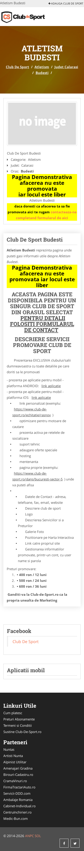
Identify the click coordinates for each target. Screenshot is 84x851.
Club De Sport (17, 67)
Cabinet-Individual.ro (19, 806)
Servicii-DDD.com (16, 793)
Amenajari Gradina (17, 768)
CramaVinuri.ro (15, 781)
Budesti (42, 72)
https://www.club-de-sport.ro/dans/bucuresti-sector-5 (37, 476)
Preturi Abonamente (19, 719)
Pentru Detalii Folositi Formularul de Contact (42, 324)
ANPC (29, 836)
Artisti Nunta (13, 756)
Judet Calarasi (66, 67)
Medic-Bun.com (15, 818)
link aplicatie (51, 386)
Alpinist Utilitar (14, 762)
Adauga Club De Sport (65, 3)
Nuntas (8, 749)
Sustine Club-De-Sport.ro (22, 732)
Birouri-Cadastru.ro (18, 774)
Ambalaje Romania (17, 800)
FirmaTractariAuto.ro (19, 787)
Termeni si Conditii (17, 725)
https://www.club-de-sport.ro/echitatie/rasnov (31, 412)
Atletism (41, 67)
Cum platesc (12, 713)
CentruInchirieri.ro (17, 812)
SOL (38, 836)
